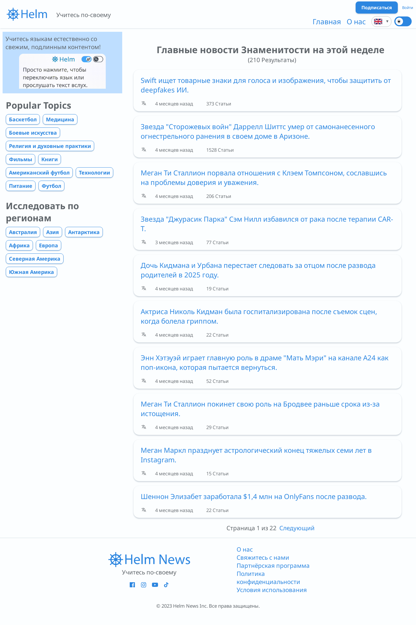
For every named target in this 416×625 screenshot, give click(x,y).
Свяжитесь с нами (263, 557)
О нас (356, 21)
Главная (327, 21)
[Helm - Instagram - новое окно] (143, 585)
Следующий (297, 528)
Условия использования (272, 590)
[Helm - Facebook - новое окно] (132, 585)
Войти (407, 7)
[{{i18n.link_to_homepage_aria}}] (27, 14)
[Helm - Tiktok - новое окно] (166, 585)
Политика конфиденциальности (268, 578)
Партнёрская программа (273, 565)
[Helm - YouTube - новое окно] (154, 585)
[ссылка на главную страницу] (149, 559)
